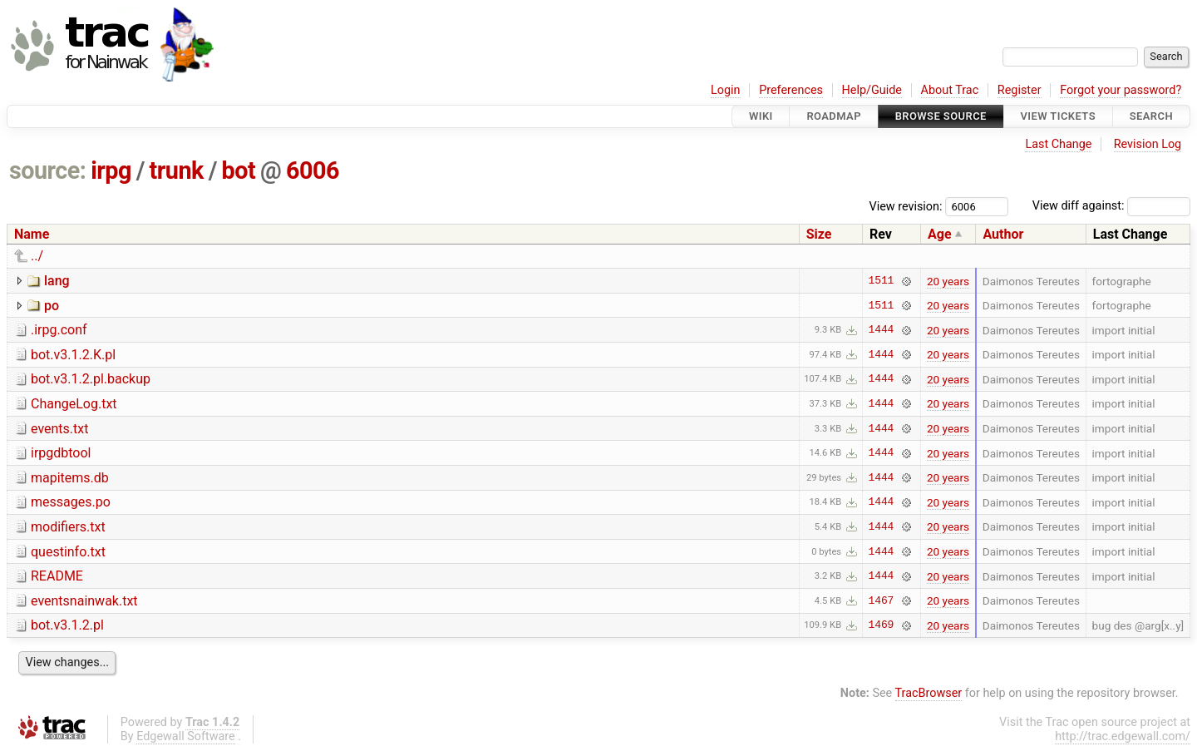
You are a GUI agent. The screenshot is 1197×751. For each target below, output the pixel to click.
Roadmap (833, 116)
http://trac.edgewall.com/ (1122, 736)
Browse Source (941, 116)
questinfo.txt (68, 552)
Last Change (1058, 144)
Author (1003, 234)
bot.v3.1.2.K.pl (73, 355)
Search (1151, 116)
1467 (881, 600)
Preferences (791, 90)
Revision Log (1148, 144)
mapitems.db (70, 478)
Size (819, 234)
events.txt (59, 429)
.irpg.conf (59, 330)
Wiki (761, 116)
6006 (312, 170)
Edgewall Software (185, 736)
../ (37, 256)
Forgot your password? (1120, 90)
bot (239, 170)
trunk (177, 170)
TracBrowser (929, 693)
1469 (881, 625)
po (51, 306)
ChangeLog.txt (74, 404)
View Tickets (1058, 116)
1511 (881, 281)
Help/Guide (872, 90)
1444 (881, 330)
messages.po (71, 502)
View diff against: (1111, 206)
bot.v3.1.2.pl (67, 625)
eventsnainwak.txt (84, 601)
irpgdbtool (61, 453)
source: (47, 170)
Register (1020, 90)
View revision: (906, 206)
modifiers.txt (68, 527)
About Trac (950, 90)
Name (31, 234)
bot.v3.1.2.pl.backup (90, 379)
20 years (948, 281)
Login (726, 90)
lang (57, 281)
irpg (111, 170)
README (57, 576)
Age (940, 234)
